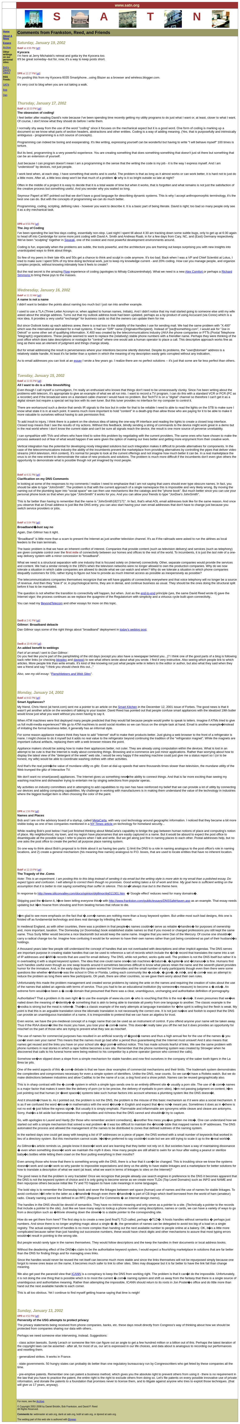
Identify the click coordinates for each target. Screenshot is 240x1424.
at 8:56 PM (25, 224)
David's (7, 70)
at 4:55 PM (26, 48)
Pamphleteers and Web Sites (71, 674)
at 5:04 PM (26, 522)
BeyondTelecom (52, 603)
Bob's (6, 67)
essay (78, 360)
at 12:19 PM (27, 869)
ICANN (76, 1274)
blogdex (61, 659)
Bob (5, 90)
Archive (7, 47)
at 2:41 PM (26, 620)
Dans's (6, 72)
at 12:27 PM (26, 73)
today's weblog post (133, 629)
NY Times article (101, 824)
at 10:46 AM (27, 643)
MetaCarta (99, 820)
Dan (5, 95)
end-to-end (148, 593)
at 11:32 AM (27, 295)
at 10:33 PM (27, 108)
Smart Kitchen (127, 707)
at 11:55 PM (27, 381)
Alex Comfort (194, 271)
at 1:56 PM (25, 811)
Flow (67, 271)
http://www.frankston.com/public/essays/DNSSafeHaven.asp (149, 900)
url (38, 48)
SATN (6, 84)
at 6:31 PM (26, 474)
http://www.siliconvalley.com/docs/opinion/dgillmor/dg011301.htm (81, 893)
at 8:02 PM (26, 698)
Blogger (72, 1419)
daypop (79, 659)
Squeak (69, 240)
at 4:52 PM (25, 1316)
